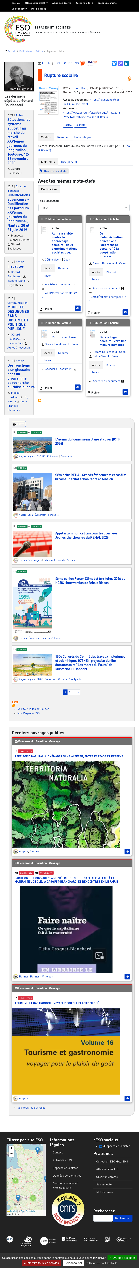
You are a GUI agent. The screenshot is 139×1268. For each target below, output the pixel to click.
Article (39, 53)
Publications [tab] (49, 191)
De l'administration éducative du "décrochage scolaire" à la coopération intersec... (111, 246)
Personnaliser (73, 1263)
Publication (50, 221)
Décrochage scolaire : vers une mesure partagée (113, 343)
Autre (19, 117)
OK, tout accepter (122, 1257)
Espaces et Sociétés (53, 28)
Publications (25, 53)
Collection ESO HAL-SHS (112, 1164)
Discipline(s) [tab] (69, 164)
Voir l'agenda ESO (29, 715)
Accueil (12, 53)
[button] (128, 29)
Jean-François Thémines (17, 408)
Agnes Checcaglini (19, 350)
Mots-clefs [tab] (48, 164)
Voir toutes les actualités (33, 711)
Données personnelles (67, 1178)
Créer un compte (107, 2)
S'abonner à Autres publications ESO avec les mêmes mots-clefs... (39, 402)
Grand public (75, 681)
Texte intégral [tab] (83, 139)
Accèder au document (60, 286)
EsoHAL (16, 2)
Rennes (23, 562)
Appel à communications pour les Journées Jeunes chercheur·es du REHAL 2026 (86, 537)
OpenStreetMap (28, 1214)
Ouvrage (54, 743)
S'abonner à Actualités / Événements (13, 707)
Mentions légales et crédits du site (65, 1188)
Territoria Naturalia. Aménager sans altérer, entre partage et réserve (69, 758)
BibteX (68, 126)
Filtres (18, 426)
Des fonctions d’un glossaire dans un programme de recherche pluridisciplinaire (21, 379)
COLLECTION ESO (67, 65)
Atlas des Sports (61, 2)
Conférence (67, 458)
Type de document (48, 203)
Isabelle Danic (16, 283)
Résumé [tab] (62, 139)
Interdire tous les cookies (41, 1263)
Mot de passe (38, 8)
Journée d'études (66, 562)
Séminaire (53, 517)
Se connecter (19, 8)
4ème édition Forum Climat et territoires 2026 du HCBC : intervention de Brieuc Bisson (90, 583)
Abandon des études (56, 173)
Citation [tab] (46, 139)
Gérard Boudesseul (103, 265)
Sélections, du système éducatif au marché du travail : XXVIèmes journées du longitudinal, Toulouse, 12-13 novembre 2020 (18, 143)
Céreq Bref (80, 90)
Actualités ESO (62, 1162)
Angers (22, 458)
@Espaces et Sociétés (114, 1148)
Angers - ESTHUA (36, 458)
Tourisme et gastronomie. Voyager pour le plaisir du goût (58, 1005)
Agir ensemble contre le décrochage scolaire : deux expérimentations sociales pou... (64, 245)
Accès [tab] (48, 270)
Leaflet (12, 1214)
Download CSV (15, 704)
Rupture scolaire (62, 77)
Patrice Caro (15, 345)
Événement (53, 458)
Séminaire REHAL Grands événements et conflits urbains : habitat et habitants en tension (91, 479)
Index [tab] (47, 278)
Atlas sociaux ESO (35, 3)
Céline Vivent (51, 262)
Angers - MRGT (35, 681)
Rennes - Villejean (41, 979)
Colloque (63, 681)
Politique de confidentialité (101, 1263)
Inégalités (15, 269)
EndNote (80, 126)
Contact (58, 1155)
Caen (67, 262)
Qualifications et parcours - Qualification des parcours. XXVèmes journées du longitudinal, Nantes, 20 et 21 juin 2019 (18, 214)
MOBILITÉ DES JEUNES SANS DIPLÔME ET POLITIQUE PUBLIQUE (18, 320)
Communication (17, 305)
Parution (41, 743)
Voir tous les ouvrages (31, 1110)
